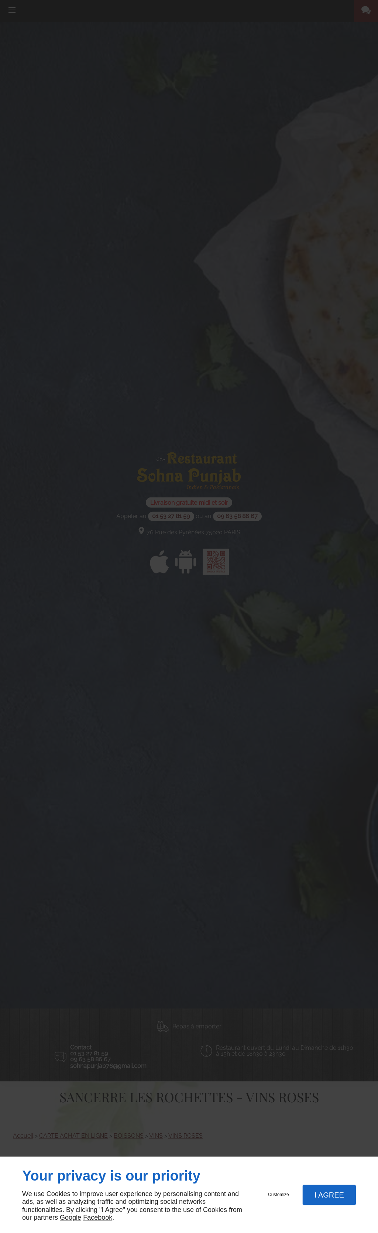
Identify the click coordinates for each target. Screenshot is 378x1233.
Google (70, 1217)
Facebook (97, 1217)
